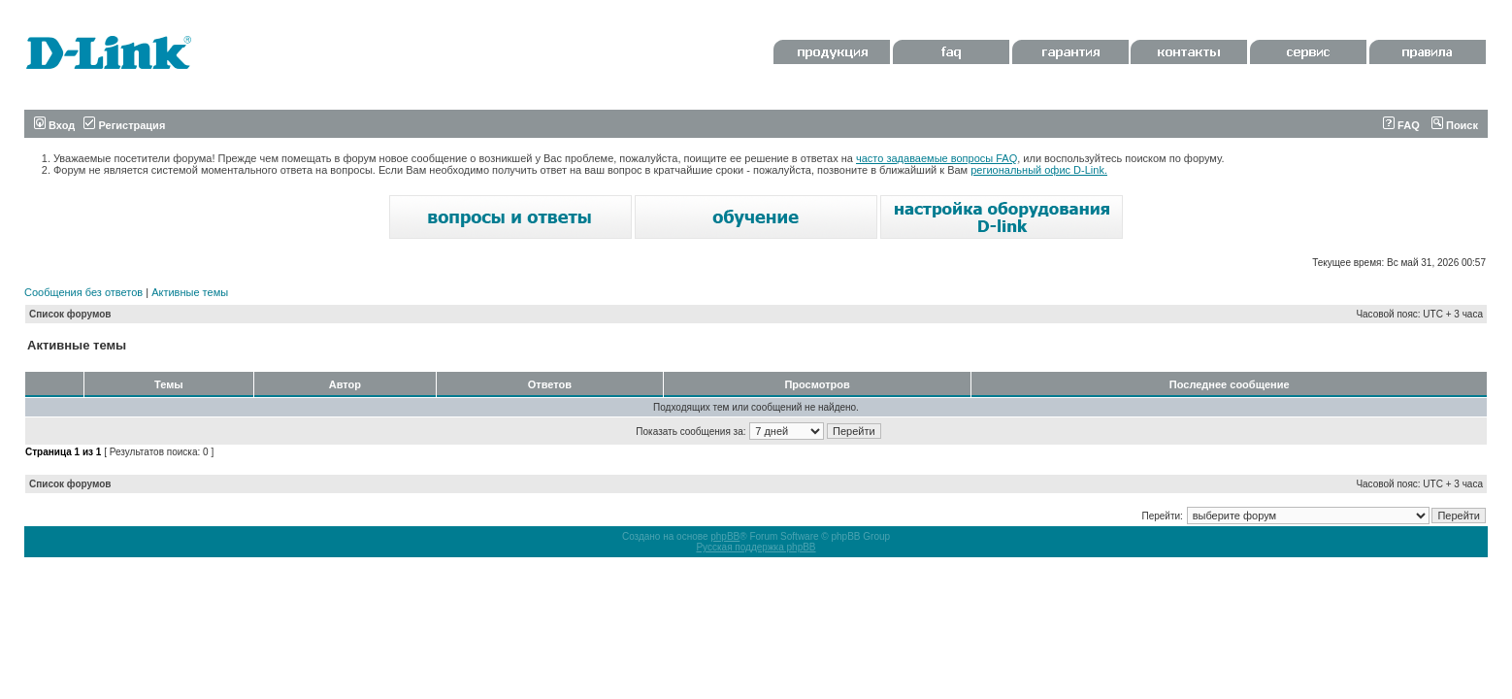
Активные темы (189, 292)
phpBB (725, 536)
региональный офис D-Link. (1038, 170)
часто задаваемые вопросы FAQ (936, 158)
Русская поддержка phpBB (755, 547)
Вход (54, 125)
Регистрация (124, 125)
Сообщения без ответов (83, 292)
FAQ (1401, 125)
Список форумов (70, 314)
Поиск (1454, 125)
